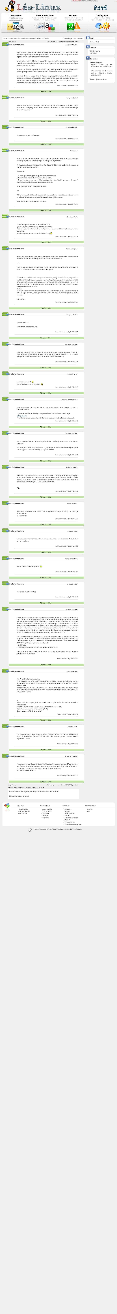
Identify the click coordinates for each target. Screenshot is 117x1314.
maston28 (75, 558)
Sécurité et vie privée (71, 818)
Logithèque (45, 815)
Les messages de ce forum (34, 38)
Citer (49, 91)
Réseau (67, 815)
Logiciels (67, 811)
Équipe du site (23, 809)
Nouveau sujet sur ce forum (98, 79)
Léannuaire (45, 813)
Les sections (7, 38)
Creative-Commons (76, 829)
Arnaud (75, 671)
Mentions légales (24, 811)
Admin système (69, 813)
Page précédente (60, 41)
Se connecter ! (94, 42)
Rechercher (93, 53)
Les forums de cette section (18, 38)
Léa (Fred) (74, 344)
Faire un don (23, 813)
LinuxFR (84, 0)
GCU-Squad (90, 0)
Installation (68, 809)
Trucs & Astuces (47, 811)
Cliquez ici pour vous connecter (19, 796)
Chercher (40, 787)
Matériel (67, 820)
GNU (95, 0)
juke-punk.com (21, 416)
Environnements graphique (73, 824)
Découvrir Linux (47, 809)
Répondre (43, 91)
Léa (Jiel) (74, 44)
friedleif (75, 98)
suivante (80, 38)
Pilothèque (45, 818)
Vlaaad (75, 531)
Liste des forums (19, 787)
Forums (89, 809)
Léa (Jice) (74, 756)
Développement (69, 822)
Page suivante (74, 41)
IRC (88, 811)
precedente (73, 38)
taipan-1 (75, 248)
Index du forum (31, 787)
